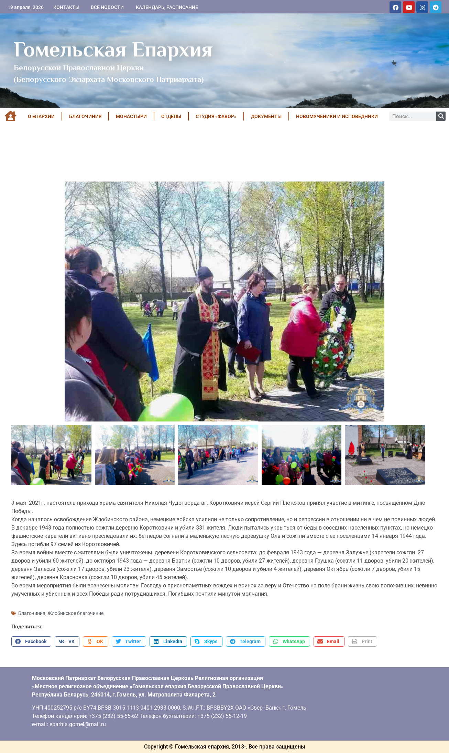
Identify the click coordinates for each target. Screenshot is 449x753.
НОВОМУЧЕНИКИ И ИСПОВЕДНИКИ (337, 116)
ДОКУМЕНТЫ (266, 116)
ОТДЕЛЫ (171, 116)
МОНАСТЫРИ (131, 116)
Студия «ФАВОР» (216, 116)
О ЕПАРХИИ (41, 116)
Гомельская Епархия (113, 49)
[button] (31, 641)
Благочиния (31, 613)
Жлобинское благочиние (75, 613)
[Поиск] (441, 116)
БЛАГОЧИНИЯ (85, 116)
